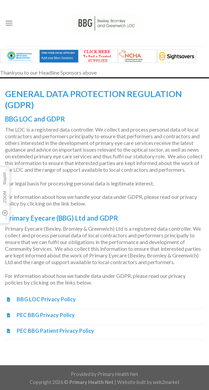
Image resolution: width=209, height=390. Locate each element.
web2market (166, 382)
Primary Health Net (117, 374)
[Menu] (9, 23)
